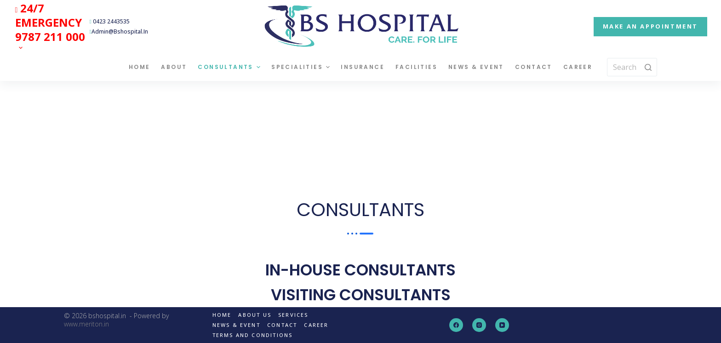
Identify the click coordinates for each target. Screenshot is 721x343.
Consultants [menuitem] (230, 67)
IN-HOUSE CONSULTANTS (360, 270)
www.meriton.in (86, 324)
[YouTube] (502, 325)
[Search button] (648, 67)
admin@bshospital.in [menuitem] (119, 31)
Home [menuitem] (139, 67)
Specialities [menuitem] (301, 67)
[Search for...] (632, 67)
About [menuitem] (174, 67)
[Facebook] (456, 325)
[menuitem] (50, 26)
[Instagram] (479, 325)
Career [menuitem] (577, 67)
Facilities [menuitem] (416, 67)
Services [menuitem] (293, 315)
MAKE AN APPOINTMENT (650, 26)
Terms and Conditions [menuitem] (252, 335)
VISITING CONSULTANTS (361, 295)
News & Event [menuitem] (476, 67)
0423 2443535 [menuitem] (110, 21)
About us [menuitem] (254, 315)
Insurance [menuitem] (362, 67)
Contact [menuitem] (533, 67)
